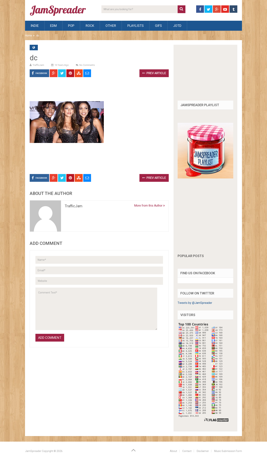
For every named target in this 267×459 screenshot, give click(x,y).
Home (28, 35)
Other (111, 26)
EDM (53, 26)
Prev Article (154, 73)
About (173, 451)
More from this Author (149, 205)
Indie (35, 26)
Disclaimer (203, 451)
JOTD (177, 26)
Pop (71, 26)
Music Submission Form (228, 451)
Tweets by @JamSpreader (195, 303)
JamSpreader (33, 451)
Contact (187, 451)
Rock (90, 26)
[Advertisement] (97, 91)
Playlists (135, 26)
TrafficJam (38, 65)
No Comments (87, 65)
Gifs (158, 26)
